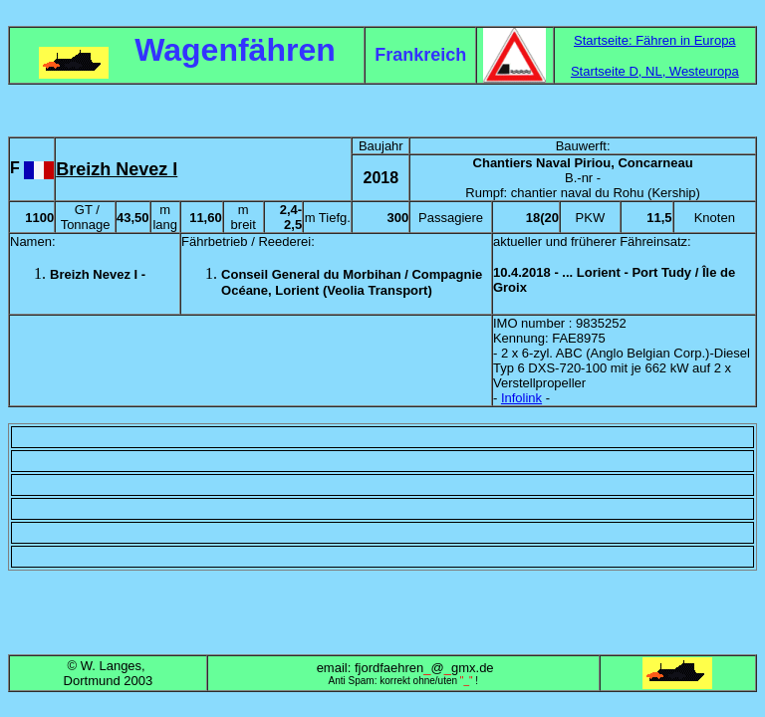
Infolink (521, 397)
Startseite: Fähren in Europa (655, 40)
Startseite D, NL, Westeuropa (655, 71)
